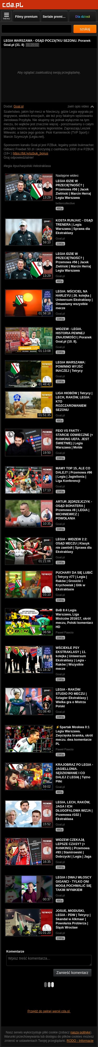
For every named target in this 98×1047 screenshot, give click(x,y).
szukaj (85, 29)
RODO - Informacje (80, 1041)
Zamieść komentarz (72, 973)
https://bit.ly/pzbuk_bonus (30, 153)
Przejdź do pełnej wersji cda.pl (49, 1011)
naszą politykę (80, 1032)
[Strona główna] (13, 5)
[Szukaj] (36, 29)
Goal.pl (19, 106)
